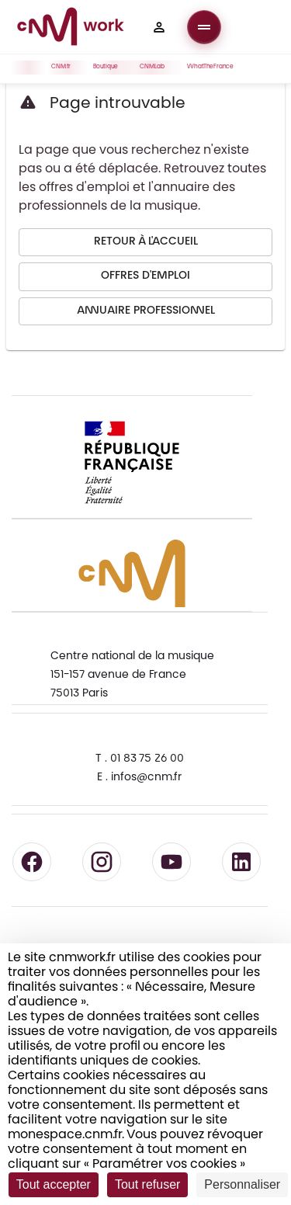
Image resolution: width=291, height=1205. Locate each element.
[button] (159, 27)
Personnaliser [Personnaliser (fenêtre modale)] (242, 1184)
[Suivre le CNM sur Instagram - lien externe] (101, 861)
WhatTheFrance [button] (213, 68)
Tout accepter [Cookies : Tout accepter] (53, 1184)
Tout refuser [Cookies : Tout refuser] (147, 1184)
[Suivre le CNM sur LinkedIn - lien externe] (241, 861)
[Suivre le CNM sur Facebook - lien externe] (31, 861)
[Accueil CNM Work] (70, 29)
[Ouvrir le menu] (204, 27)
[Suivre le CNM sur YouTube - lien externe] (171, 861)
